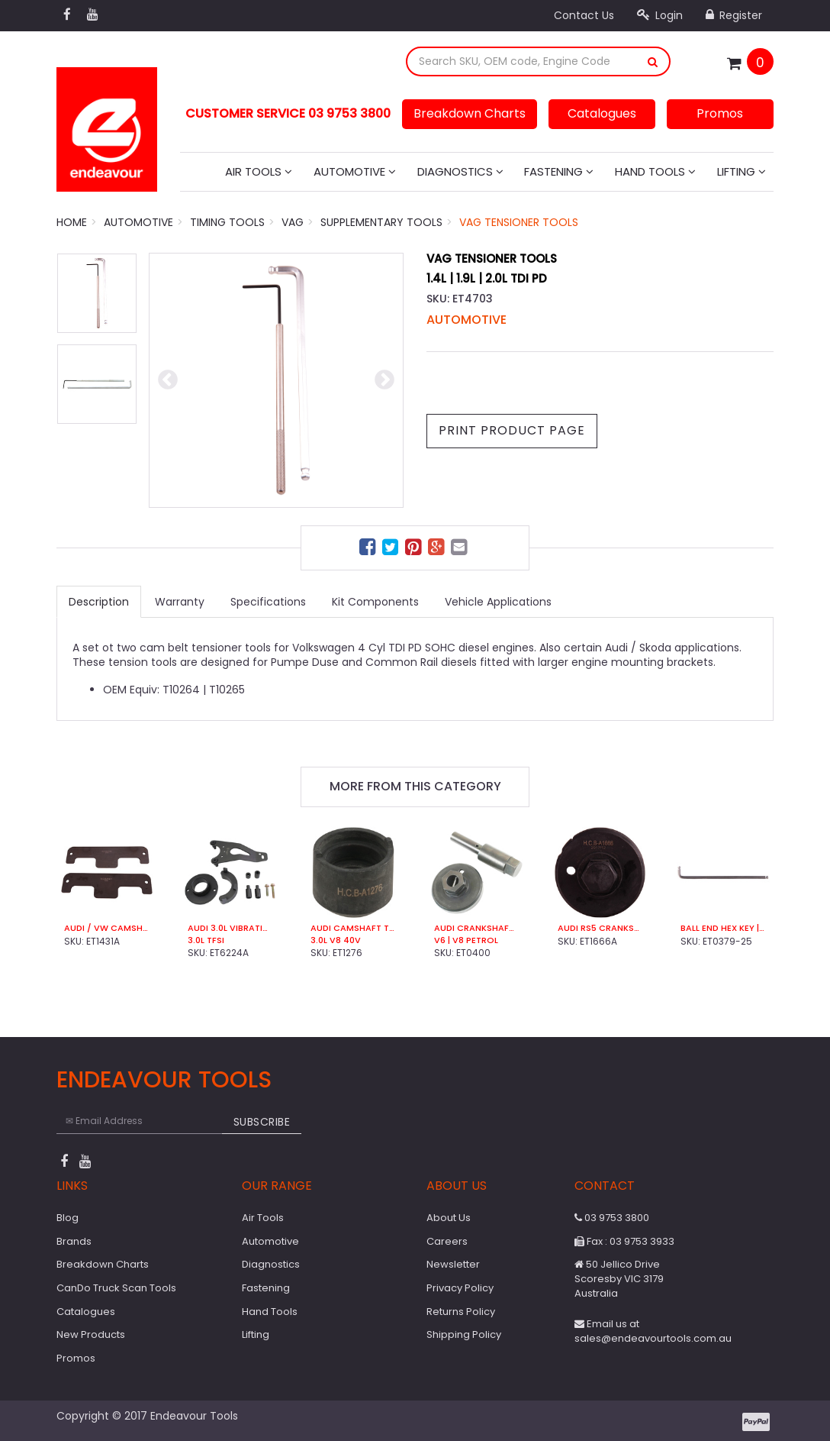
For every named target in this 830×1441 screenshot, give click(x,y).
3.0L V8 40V (335, 940)
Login (660, 15)
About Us (448, 1217)
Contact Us (584, 15)
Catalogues (602, 113)
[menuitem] (369, 549)
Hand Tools (655, 171)
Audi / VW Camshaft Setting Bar (107, 928)
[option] (276, 380)
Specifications (268, 601)
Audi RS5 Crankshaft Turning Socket (600, 928)
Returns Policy (460, 1311)
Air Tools (258, 171)
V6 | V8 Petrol (466, 940)
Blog (67, 1217)
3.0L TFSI (206, 940)
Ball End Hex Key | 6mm (723, 928)
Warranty (179, 601)
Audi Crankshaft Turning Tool (477, 928)
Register (734, 15)
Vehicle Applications (498, 601)
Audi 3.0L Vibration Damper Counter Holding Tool (230, 928)
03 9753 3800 (611, 1217)
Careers (447, 1241)
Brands (74, 1241)
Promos (719, 113)
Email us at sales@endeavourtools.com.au (653, 1331)
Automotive (355, 171)
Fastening (559, 171)
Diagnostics (460, 171)
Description (99, 601)
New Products (90, 1334)
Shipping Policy (463, 1334)
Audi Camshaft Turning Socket (353, 928)
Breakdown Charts (469, 113)
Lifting (741, 171)
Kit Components (375, 601)
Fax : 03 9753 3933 (624, 1241)
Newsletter (453, 1264)
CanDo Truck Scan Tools (116, 1288)
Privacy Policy (460, 1288)
